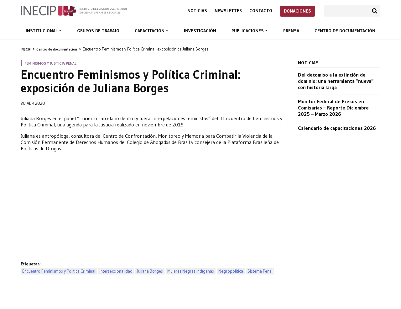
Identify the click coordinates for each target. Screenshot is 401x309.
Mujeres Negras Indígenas (190, 271)
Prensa (291, 31)
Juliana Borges (150, 271)
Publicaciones (248, 31)
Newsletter (228, 10)
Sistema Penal (260, 271)
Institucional (42, 31)
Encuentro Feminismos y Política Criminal (58, 271)
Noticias (197, 10)
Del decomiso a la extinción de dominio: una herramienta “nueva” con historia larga (335, 81)
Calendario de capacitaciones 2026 (337, 128)
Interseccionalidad (116, 271)
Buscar (374, 11)
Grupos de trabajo (98, 31)
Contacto (260, 10)
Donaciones (297, 11)
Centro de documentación (345, 31)
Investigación (200, 31)
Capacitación (150, 31)
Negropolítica (230, 271)
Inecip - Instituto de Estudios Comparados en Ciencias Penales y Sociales (74, 10)
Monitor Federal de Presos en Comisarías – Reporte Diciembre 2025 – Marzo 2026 (333, 107)
